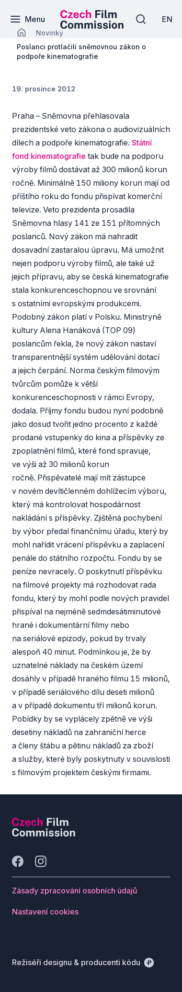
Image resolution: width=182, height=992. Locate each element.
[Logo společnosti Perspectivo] (43, 833)
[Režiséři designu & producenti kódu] (83, 962)
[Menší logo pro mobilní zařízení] (92, 26)
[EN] (167, 19)
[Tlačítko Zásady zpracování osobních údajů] (74, 890)
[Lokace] (49, 33)
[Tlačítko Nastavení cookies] (45, 911)
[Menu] (27, 19)
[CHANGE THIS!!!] (21, 32)
